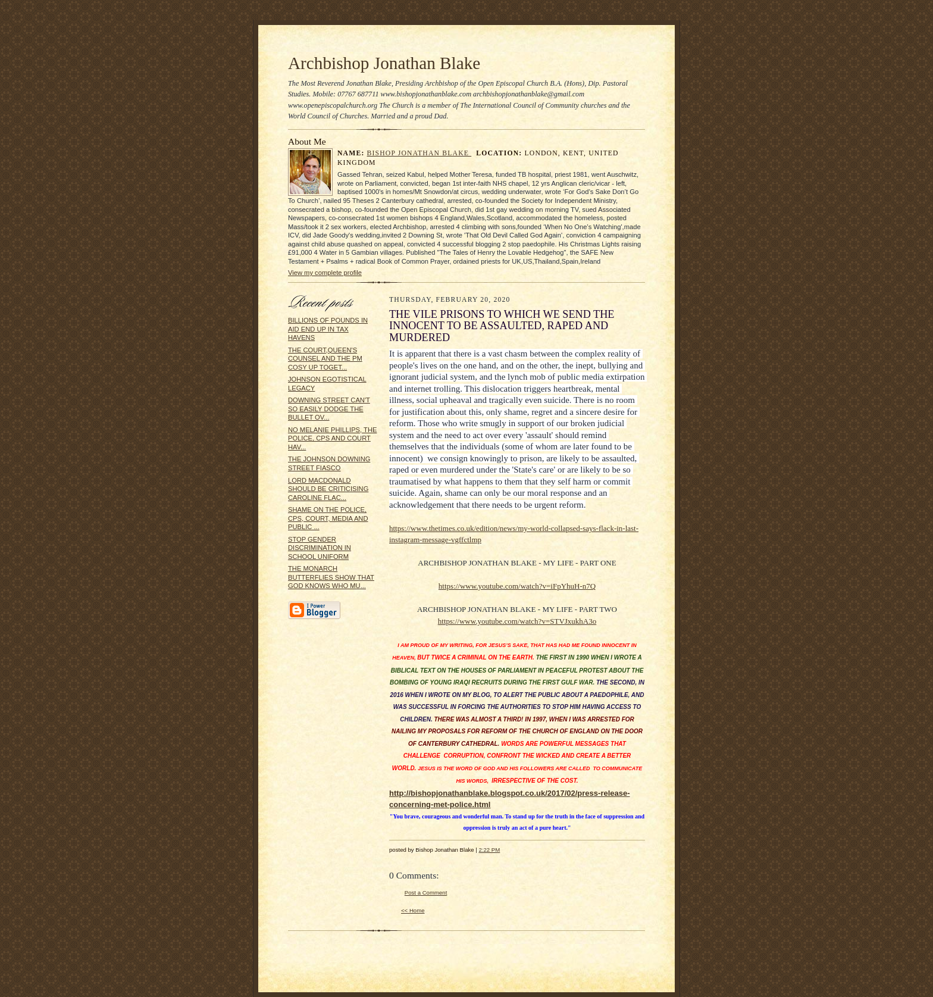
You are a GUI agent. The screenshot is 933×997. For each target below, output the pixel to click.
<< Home (413, 910)
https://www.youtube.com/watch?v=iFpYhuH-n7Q (517, 586)
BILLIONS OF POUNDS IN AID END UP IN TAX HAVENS (328, 329)
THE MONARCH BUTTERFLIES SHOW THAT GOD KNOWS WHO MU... (331, 577)
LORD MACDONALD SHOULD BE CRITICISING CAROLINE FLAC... (328, 489)
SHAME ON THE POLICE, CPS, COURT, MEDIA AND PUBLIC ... (328, 518)
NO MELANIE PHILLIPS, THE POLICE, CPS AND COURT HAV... (332, 438)
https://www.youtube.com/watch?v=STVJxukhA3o (517, 621)
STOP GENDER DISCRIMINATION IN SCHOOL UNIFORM (319, 548)
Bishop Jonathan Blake (419, 153)
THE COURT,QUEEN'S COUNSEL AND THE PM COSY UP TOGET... (325, 358)
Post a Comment (426, 892)
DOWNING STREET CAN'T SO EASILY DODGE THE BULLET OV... (329, 408)
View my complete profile (325, 272)
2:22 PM (489, 849)
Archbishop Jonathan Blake (384, 63)
